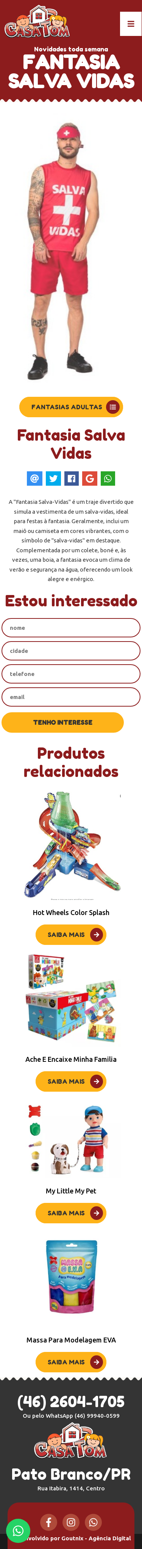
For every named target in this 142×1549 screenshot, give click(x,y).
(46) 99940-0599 (97, 1415)
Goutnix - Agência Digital (96, 1538)
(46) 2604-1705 (71, 1401)
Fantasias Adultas (75, 407)
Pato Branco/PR (71, 1478)
